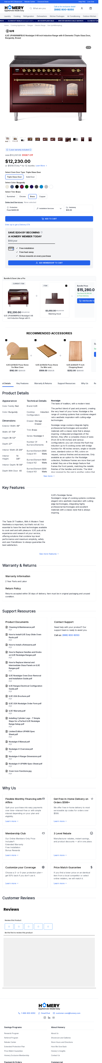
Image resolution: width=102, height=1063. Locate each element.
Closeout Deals (43, 2)
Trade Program (57, 1027)
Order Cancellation (11, 1049)
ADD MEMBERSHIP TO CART (49, 263)
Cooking (17, 16)
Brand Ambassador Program (62, 1045)
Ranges (30, 25)
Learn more (12, 833)
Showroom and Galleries (61, 997)
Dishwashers (42, 16)
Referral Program (11, 997)
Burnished (11, 196)
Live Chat (90, 2)
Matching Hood (55, 314)
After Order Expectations (14, 1045)
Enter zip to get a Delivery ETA (17, 225)
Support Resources (66, 383)
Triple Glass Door (14, 177)
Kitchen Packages (57, 16)
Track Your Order (11, 1036)
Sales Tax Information (13, 1054)
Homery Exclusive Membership (16, 1015)
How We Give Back (59, 1006)
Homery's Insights (58, 1010)
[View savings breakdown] (42, 232)
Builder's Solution (58, 1032)
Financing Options (11, 1032)
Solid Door (30, 177)
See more (49, 476)
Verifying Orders (11, 1041)
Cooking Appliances (18, 25)
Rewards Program (11, 993)
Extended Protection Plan (14, 1006)
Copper (42, 196)
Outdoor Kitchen (89, 16)
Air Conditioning (73, 16)
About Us (54, 993)
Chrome (22, 196)
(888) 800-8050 (70, 647)
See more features (49, 566)
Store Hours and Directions (62, 1001)
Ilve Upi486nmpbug (55, 25)
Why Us (84, 383)
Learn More (41, 166)
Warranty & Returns (43, 383)
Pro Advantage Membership (62, 1041)
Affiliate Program (57, 1036)
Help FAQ (82, 2)
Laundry (7, 16)
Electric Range (40, 25)
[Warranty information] (30, 150)
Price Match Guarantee (13, 1010)
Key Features (22, 383)
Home (6, 25)
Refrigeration (28, 16)
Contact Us (55, 1015)
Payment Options (11, 1027)
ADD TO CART (49, 219)
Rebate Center (30, 2)
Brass (32, 196)
